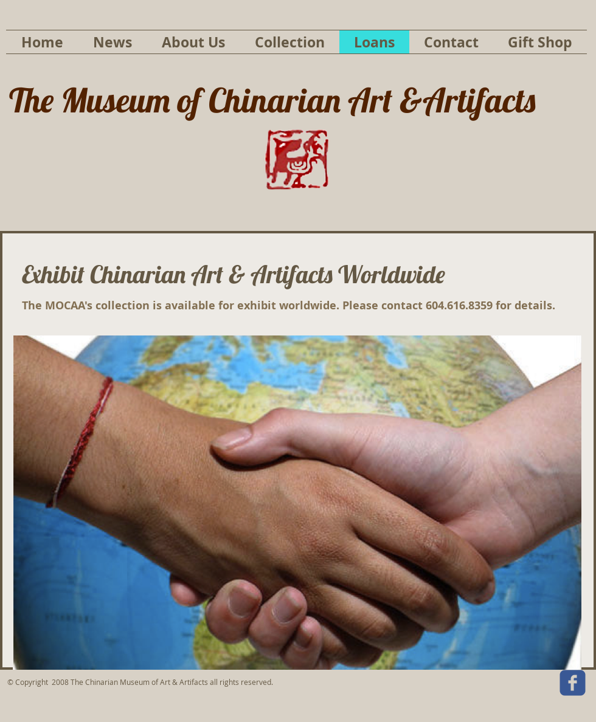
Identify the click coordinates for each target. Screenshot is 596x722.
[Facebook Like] (474, 686)
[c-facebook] (573, 683)
